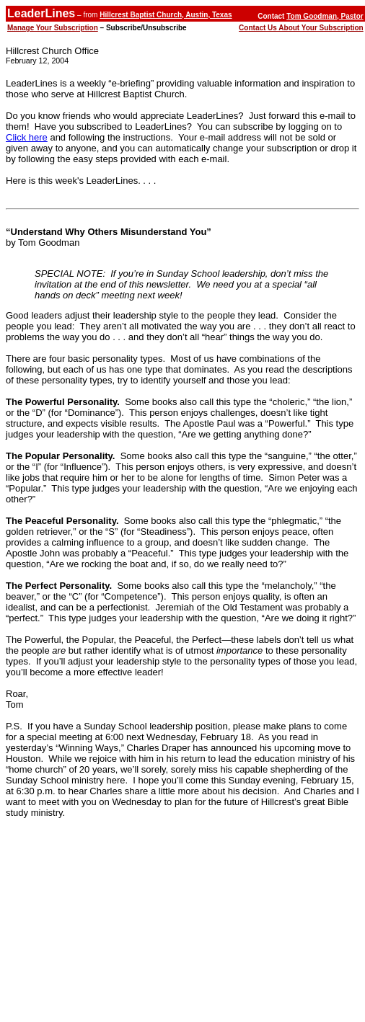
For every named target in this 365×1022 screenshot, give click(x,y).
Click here (27, 137)
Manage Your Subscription (52, 28)
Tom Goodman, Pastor (325, 16)
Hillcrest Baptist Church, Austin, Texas (166, 15)
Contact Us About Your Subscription (301, 28)
